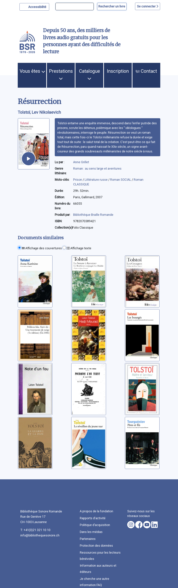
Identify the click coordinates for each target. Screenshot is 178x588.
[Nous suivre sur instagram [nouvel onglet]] (131, 524)
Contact (146, 71)
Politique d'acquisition (95, 525)
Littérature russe (96, 179)
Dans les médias (91, 532)
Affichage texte (79, 248)
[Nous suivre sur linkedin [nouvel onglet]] (154, 524)
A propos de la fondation (96, 511)
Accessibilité (37, 6)
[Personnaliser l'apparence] (34, 7)
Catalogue (89, 74)
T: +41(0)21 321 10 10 (35, 530)
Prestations (61, 74)
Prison (78, 179)
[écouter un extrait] (28, 159)
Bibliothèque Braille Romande (93, 214)
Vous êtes (32, 71)
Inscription (118, 71)
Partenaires (88, 539)
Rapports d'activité (93, 518)
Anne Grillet (81, 162)
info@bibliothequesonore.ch (39, 535)
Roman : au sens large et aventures (97, 168)
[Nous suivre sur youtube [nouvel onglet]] (147, 524)
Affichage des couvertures (42, 248)
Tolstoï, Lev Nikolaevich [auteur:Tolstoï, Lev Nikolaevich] (39, 112)
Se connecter (147, 6)
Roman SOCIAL (121, 179)
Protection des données (96, 545)
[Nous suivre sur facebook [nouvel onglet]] (139, 524)
